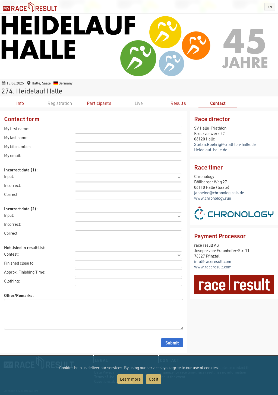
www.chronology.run (212, 198)
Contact (218, 103)
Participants (99, 103)
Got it (153, 379)
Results (178, 103)
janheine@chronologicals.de (219, 192)
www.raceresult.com (213, 266)
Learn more (130, 379)
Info (20, 103)
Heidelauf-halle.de (210, 149)
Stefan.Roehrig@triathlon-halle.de (225, 144)
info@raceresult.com (212, 261)
